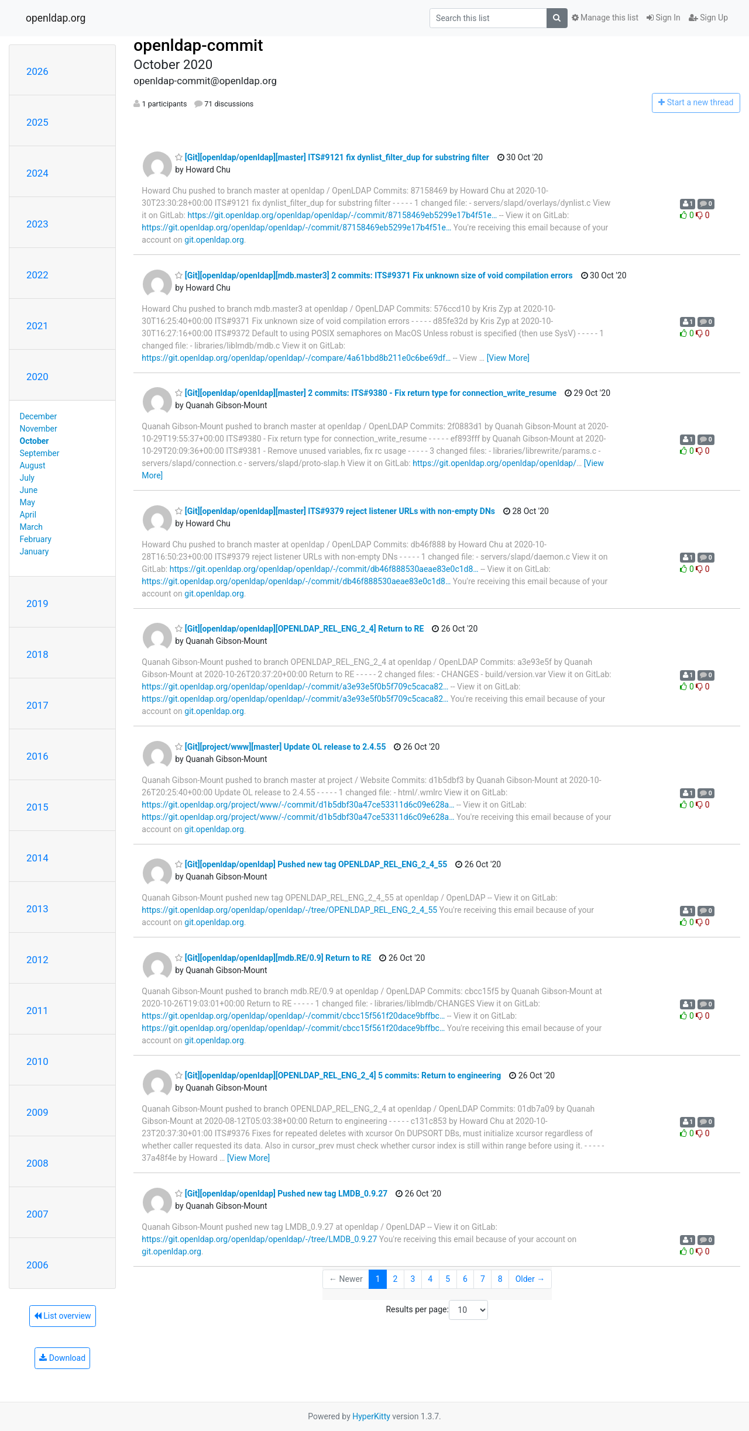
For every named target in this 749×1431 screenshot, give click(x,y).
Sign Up (708, 17)
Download (62, 1358)
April (28, 514)
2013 (37, 909)
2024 (37, 173)
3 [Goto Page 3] (412, 1279)
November (38, 428)
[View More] (508, 358)
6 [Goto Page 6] (465, 1279)
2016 (37, 756)
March (31, 527)
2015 (37, 807)
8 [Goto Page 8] (500, 1279)
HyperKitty (371, 1416)
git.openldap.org (213, 239)
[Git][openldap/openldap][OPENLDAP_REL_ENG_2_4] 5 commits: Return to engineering (338, 1075)
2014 (37, 858)
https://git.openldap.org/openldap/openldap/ (494, 463)
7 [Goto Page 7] (482, 1279)
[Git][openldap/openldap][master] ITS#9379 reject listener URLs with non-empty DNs (335, 511)
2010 (37, 1061)
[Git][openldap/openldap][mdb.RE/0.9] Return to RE (273, 958)
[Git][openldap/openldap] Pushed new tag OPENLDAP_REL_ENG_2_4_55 (311, 864)
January (34, 551)
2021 (37, 326)
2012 (37, 960)
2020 (37, 376)
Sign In (664, 17)
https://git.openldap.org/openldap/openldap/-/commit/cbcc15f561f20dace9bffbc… (293, 1015)
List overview (62, 1315)
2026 (37, 71)
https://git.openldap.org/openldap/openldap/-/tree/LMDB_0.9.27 (259, 1239)
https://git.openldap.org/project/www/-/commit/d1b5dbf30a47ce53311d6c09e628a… (298, 804)
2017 (37, 705)
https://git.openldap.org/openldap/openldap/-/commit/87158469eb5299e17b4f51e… (342, 215)
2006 (37, 1265)
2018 (37, 654)
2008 (37, 1163)
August (33, 465)
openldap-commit (198, 45)
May (27, 502)
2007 (37, 1214)
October (34, 441)
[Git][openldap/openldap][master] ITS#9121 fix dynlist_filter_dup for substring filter (332, 157)
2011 (37, 1010)
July (27, 477)
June (29, 490)
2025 (37, 122)
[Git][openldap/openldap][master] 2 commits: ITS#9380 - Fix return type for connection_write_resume (365, 393)
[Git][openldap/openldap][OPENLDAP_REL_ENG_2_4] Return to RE (299, 628)
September (40, 453)
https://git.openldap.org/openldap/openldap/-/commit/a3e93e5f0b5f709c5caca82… (295, 686)
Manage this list (605, 17)
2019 (37, 603)
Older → (530, 1279)
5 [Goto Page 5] (447, 1279)
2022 (37, 275)
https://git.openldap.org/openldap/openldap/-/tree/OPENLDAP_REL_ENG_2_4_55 (289, 910)
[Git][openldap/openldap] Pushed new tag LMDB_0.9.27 (281, 1193)
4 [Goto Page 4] (430, 1279)
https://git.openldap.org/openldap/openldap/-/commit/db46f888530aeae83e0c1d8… (324, 569)
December (38, 416)
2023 (37, 224)
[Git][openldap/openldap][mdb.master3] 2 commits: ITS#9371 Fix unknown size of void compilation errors (373, 275)
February (35, 539)
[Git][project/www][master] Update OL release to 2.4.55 (280, 746)
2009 (37, 1112)
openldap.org (55, 18)
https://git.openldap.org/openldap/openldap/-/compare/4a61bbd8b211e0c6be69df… (296, 358)
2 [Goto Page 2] (395, 1279)
